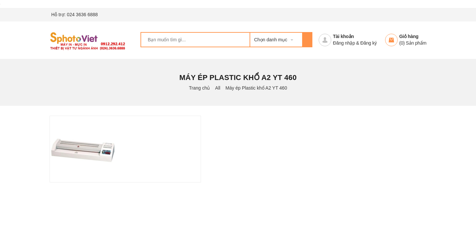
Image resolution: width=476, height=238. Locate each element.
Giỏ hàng (408, 36)
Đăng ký (368, 43)
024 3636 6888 (82, 14)
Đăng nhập (344, 43)
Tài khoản (343, 36)
